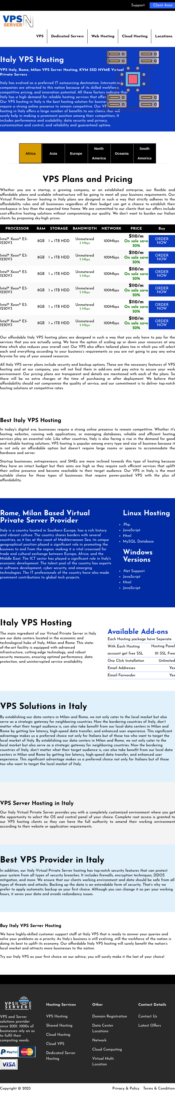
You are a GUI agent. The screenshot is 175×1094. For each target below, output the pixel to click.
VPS (39, 36)
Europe (76, 153)
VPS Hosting (56, 1016)
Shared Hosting (59, 1026)
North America (99, 153)
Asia (53, 153)
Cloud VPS (55, 1044)
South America (145, 153)
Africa (31, 153)
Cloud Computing (107, 1050)
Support (138, 5)
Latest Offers (149, 1026)
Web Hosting (103, 36)
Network (99, 1040)
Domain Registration (109, 1016)
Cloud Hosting (135, 36)
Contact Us (147, 1016)
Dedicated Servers (67, 36)
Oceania (121, 153)
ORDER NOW (161, 241)
